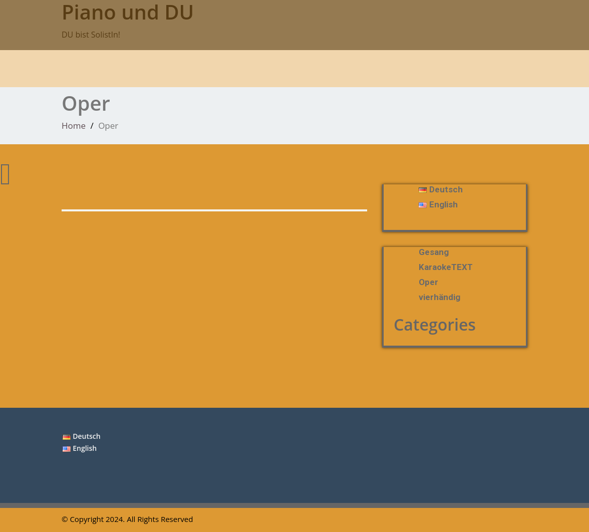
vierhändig (439, 297)
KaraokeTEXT (446, 267)
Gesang (434, 252)
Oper (428, 282)
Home (74, 125)
